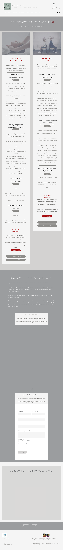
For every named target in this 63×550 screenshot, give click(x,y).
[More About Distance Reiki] (47, 222)
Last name (34, 411)
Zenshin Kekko (15, 96)
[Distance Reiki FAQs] (47, 225)
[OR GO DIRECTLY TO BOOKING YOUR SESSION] (31, 26)
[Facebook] (57, 12)
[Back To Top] (25, 525)
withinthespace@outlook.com (8, 540)
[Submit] (22, 452)
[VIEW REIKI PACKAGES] (16, 250)
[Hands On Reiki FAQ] (16, 260)
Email (19, 417)
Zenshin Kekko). (16, 195)
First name (20, 411)
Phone (19, 424)
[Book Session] (15, 80)
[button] (9, 13)
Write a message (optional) (24, 430)
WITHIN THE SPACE (18, 6)
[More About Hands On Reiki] (16, 256)
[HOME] (34, 525)
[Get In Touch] (56, 7)
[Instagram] (59, 12)
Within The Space (7, 539)
